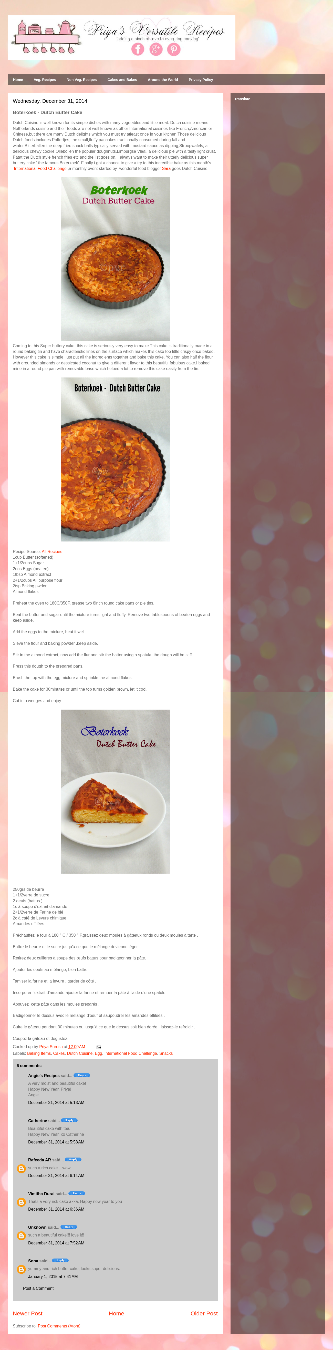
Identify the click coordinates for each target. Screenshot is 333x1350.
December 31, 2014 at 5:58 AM (56, 1142)
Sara (166, 168)
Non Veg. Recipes (82, 80)
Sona (33, 1261)
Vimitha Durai (41, 1194)
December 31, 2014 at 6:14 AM (56, 1175)
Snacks (166, 1053)
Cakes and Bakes (122, 80)
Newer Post (28, 1313)
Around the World (163, 80)
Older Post (204, 1313)
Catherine (37, 1121)
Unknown (37, 1227)
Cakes (59, 1053)
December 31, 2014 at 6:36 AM (56, 1209)
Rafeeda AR (39, 1160)
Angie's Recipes (44, 1075)
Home (18, 80)
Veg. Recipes (45, 80)
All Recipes (52, 551)
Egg (98, 1053)
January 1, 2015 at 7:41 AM (53, 1276)
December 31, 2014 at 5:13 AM (56, 1102)
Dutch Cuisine (80, 1053)
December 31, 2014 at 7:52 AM (56, 1243)
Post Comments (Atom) (59, 1326)
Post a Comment (38, 1288)
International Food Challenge (40, 168)
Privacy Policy (201, 80)
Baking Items (39, 1053)
